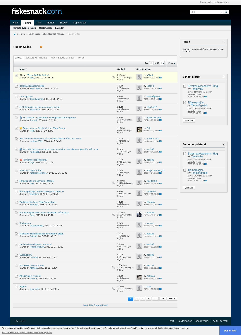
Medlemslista (45, 28)
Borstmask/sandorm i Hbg (32, 86)
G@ (32, 162)
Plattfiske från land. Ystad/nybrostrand (37, 202)
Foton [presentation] (81, 58)
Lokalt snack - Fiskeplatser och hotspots (46, 34)
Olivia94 (34, 257)
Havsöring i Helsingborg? (35, 160)
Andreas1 (34, 152)
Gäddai (33, 236)
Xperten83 (152, 181)
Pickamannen (36, 225)
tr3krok (150, 75)
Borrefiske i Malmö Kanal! (31, 265)
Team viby (35, 88)
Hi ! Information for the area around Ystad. (39, 107)
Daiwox (33, 278)
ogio (32, 77)
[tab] (18, 57)
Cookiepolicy (202, 321)
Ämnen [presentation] (18, 58)
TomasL (34, 120)
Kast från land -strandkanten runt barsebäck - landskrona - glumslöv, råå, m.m (60, 149)
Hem (15, 22)
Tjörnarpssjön (26, 96)
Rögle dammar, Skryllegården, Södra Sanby (44, 128)
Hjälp (171, 321)
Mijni (149, 286)
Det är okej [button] (230, 330)
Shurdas (34, 204)
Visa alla (189, 120)
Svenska (20, 321)
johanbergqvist (37, 247)
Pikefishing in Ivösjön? (30, 276)
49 (163, 298)
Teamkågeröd (36, 99)
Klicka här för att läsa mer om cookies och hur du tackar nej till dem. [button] (27, 332)
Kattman (151, 276)
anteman (151, 212)
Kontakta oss (185, 321)
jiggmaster (35, 289)
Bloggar (64, 22)
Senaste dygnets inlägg (24, 28)
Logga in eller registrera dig (214, 2)
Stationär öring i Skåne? (31, 170)
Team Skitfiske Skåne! (38, 75)
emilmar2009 (36, 141)
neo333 (150, 149)
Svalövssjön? (25, 255)
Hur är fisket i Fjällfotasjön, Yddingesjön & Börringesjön (49, 117)
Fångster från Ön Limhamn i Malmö (36, 181)
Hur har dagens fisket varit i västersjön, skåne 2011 (44, 212)
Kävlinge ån (25, 223)
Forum (27, 22)
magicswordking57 (39, 173)
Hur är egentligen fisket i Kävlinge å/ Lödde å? (41, 191)
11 (155, 298)
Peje (32, 131)
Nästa (172, 298)
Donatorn (34, 194)
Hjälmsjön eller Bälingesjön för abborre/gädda (41, 233)
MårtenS (34, 268)
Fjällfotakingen (154, 117)
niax (32, 183)
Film (38, 22)
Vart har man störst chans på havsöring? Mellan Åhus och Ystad (50, 138)
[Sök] (206, 12)
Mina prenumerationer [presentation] (62, 58)
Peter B (150, 86)
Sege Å (23, 286)
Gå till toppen (220, 321)
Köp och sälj (79, 22)
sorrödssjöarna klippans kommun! (35, 244)
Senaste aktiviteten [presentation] (36, 58)
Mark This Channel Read (95, 305)
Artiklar (50, 22)
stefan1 (150, 223)
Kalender (59, 28)
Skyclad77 (35, 109)
